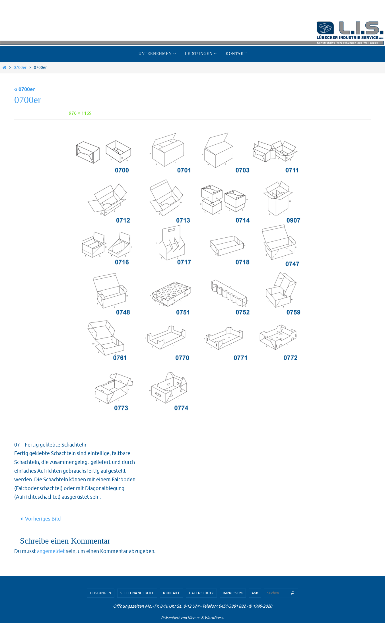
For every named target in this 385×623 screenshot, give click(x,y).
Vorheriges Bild (39, 519)
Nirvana (194, 617)
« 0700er (24, 89)
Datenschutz (201, 593)
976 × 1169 (80, 113)
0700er (20, 67)
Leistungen (100, 593)
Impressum (233, 593)
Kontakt (171, 593)
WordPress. (214, 617)
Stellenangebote (137, 593)
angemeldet (51, 551)
